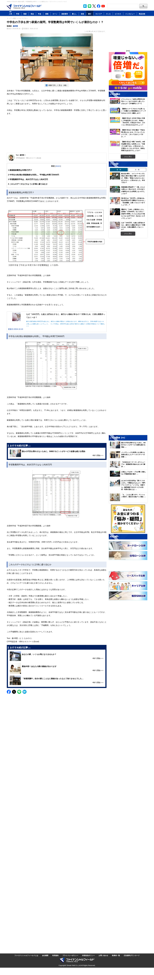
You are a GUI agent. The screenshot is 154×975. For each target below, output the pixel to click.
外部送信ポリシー (88, 955)
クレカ (108, 14)
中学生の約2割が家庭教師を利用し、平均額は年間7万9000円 (33, 174)
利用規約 (55, 955)
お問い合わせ (103, 955)
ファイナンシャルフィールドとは (26, 955)
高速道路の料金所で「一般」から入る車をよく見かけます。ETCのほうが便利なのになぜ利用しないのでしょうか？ (133, 190)
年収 (17, 14)
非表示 (58, 166)
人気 (10, 14)
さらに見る (128, 156)
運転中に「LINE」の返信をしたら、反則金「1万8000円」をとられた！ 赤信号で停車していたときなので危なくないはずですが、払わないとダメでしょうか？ (133, 214)
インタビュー (130, 14)
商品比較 (142, 14)
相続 (25, 14)
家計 (89, 14)
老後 (82, 14)
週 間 (119, 169)
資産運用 (64, 14)
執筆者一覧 (116, 955)
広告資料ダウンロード (132, 955)
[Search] (122, 6)
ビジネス (118, 14)
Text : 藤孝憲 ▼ (21, 155)
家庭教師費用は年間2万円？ (20, 170)
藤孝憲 (15, 26)
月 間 (137, 169)
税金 (32, 14)
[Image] (24, 6)
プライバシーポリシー (70, 955)
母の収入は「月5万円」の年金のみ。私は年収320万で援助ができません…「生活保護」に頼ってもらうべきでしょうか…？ (133, 202)
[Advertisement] (57, 136)
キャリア (98, 14)
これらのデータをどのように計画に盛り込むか (28, 184)
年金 (39, 14)
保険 (46, 14)
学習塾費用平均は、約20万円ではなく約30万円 (28, 179)
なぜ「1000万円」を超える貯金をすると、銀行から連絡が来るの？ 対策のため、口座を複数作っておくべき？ (133, 226)
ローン (55, 14)
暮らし (74, 14)
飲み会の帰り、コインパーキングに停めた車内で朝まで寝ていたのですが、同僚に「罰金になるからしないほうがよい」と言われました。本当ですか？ (133, 178)
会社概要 (45, 955)
